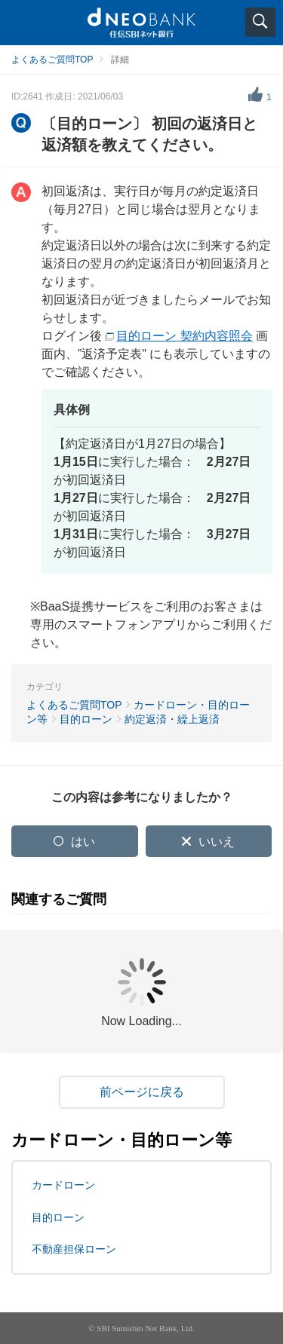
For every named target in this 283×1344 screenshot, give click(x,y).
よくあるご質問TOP (52, 59)
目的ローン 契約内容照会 (184, 335)
